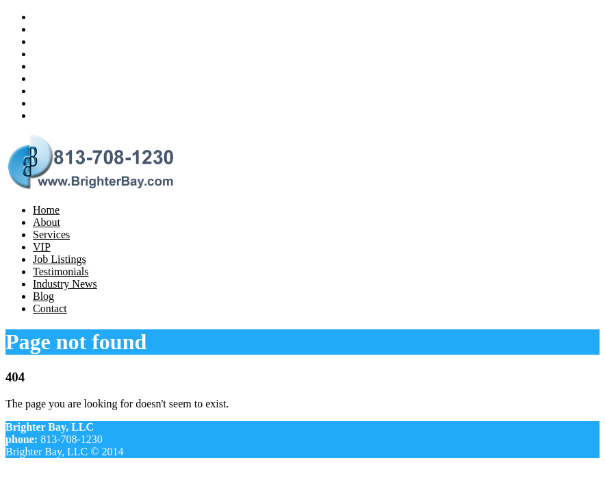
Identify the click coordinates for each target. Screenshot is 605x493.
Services (51, 41)
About (46, 29)
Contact (50, 115)
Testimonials (61, 78)
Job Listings (59, 66)
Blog (43, 103)
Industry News (65, 91)
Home (46, 17)
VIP (42, 54)
